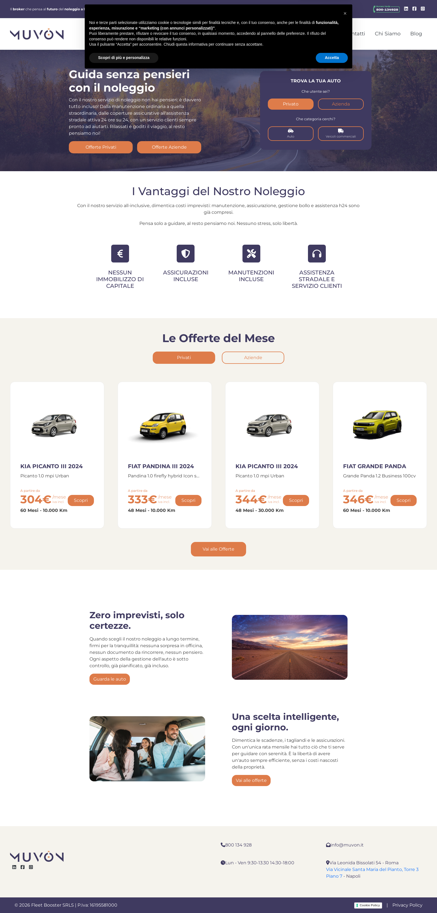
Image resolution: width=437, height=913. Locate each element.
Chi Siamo (387, 33)
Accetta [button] (332, 897)
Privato (290, 104)
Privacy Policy (407, 905)
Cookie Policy (370, 905)
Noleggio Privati (315, 33)
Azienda (341, 104)
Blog (416, 33)
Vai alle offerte (251, 780)
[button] (345, 853)
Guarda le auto (109, 679)
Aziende (253, 357)
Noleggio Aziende (262, 33)
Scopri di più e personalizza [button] (123, 897)
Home (222, 33)
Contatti (355, 33)
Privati (184, 357)
